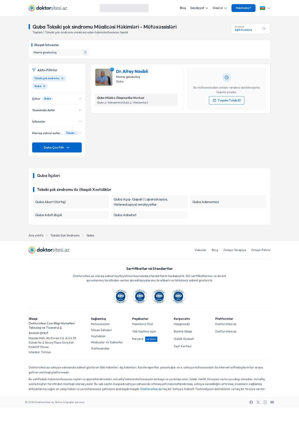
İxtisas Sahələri (101, 356)
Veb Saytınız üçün (144, 357)
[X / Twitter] (258, 428)
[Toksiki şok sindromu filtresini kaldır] (62, 78)
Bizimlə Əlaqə (183, 357)
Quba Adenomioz (205, 227)
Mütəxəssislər (100, 349)
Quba (90, 261)
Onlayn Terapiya (234, 275)
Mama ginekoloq (128, 77)
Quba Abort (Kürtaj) (50, 227)
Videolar (201, 275)
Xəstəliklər (98, 362)
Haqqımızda (182, 349)
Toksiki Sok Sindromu (65, 261)
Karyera (144, 364)
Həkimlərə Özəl (142, 349)
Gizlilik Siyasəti (184, 364)
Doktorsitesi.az (225, 349)
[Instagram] (265, 428)
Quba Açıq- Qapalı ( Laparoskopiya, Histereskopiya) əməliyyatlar (141, 227)
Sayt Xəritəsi (182, 372)
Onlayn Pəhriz (260, 275)
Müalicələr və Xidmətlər (107, 368)
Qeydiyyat (199, 8)
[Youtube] (272, 428)
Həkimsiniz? (243, 8)
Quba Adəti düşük (48, 240)
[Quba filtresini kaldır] (44, 86)
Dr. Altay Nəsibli (132, 71)
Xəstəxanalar (100, 374)
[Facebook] (251, 428)
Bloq (183, 8)
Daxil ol (220, 8)
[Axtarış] (143, 8)
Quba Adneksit (125, 240)
